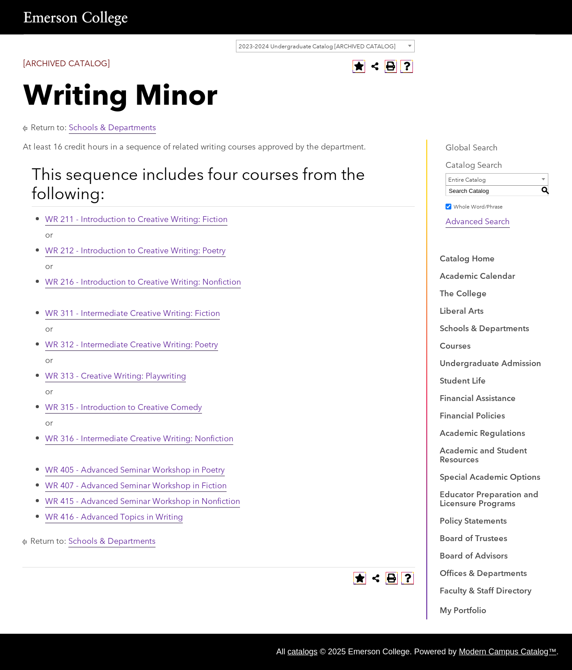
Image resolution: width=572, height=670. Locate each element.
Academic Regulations (482, 432)
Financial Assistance (478, 397)
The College (463, 293)
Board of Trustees (473, 537)
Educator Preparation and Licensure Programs (489, 498)
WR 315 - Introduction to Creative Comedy (123, 406)
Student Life (463, 380)
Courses (455, 345)
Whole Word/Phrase (478, 206)
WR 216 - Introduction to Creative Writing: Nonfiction (143, 281)
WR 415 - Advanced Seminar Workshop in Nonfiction (142, 500)
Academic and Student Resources (483, 454)
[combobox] (325, 46)
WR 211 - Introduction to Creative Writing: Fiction (136, 218)
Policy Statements (473, 520)
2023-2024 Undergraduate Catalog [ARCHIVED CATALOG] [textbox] (317, 46)
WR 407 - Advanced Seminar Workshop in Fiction (136, 485)
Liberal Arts (462, 310)
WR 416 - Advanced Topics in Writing (114, 516)
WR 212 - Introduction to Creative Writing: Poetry (135, 250)
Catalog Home (467, 258)
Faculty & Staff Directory (485, 590)
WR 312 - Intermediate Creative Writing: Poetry (131, 344)
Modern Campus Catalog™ (507, 651)
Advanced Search (478, 220)
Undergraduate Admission (490, 362)
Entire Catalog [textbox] (467, 179)
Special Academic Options (490, 476)
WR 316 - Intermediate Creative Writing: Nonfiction (139, 438)
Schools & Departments (112, 126)
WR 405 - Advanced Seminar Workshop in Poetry (135, 469)
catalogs (302, 651)
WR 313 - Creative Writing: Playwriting (115, 375)
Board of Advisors (474, 555)
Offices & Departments (483, 572)
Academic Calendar (477, 275)
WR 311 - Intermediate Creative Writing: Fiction (132, 312)
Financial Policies (472, 415)
